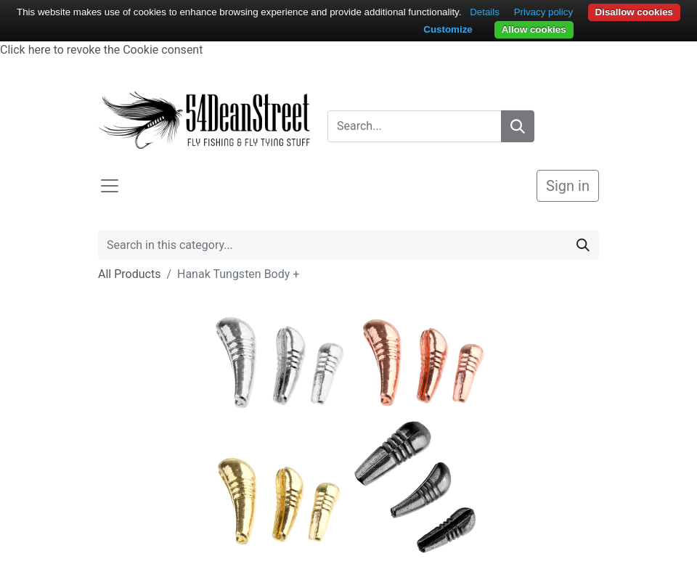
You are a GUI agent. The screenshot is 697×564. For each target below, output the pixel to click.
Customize (447, 29)
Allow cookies (534, 29)
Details (485, 12)
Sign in (568, 186)
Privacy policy (543, 12)
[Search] (517, 126)
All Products (129, 274)
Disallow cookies (634, 12)
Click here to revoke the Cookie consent (101, 50)
